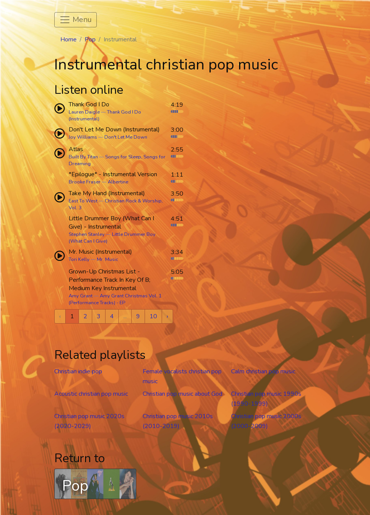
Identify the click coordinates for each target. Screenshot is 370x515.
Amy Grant (81, 295)
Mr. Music (107, 259)
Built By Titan (83, 156)
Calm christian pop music (263, 371)
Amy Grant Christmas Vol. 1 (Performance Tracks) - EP (115, 299)
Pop (90, 39)
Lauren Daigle (84, 112)
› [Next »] (167, 316)
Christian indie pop (78, 371)
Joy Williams (83, 137)
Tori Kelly (79, 259)
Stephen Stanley (87, 234)
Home (68, 39)
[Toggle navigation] (75, 19)
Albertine (118, 182)
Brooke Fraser (85, 182)
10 (153, 316)
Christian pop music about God (182, 394)
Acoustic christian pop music (91, 394)
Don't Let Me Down (125, 137)
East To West (83, 200)
